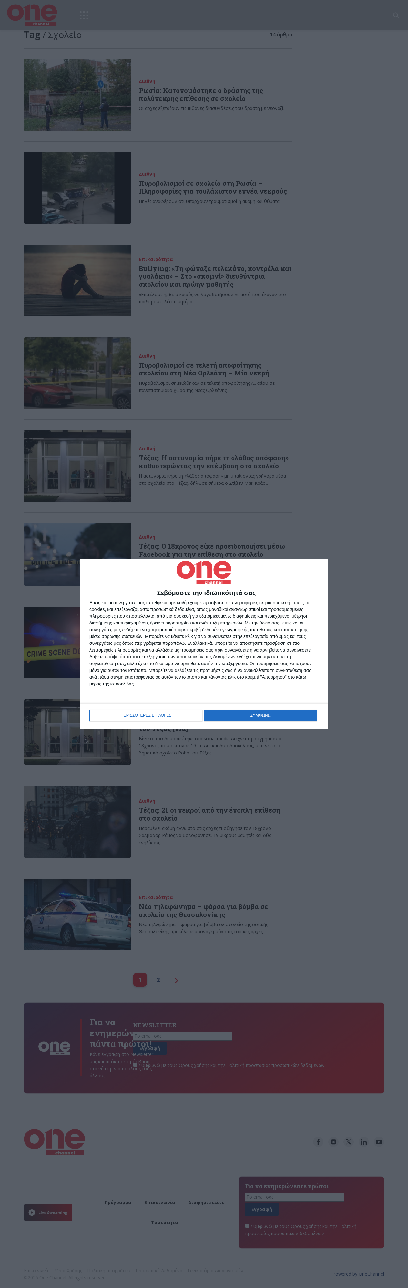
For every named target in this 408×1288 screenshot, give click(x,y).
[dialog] (204, 644)
